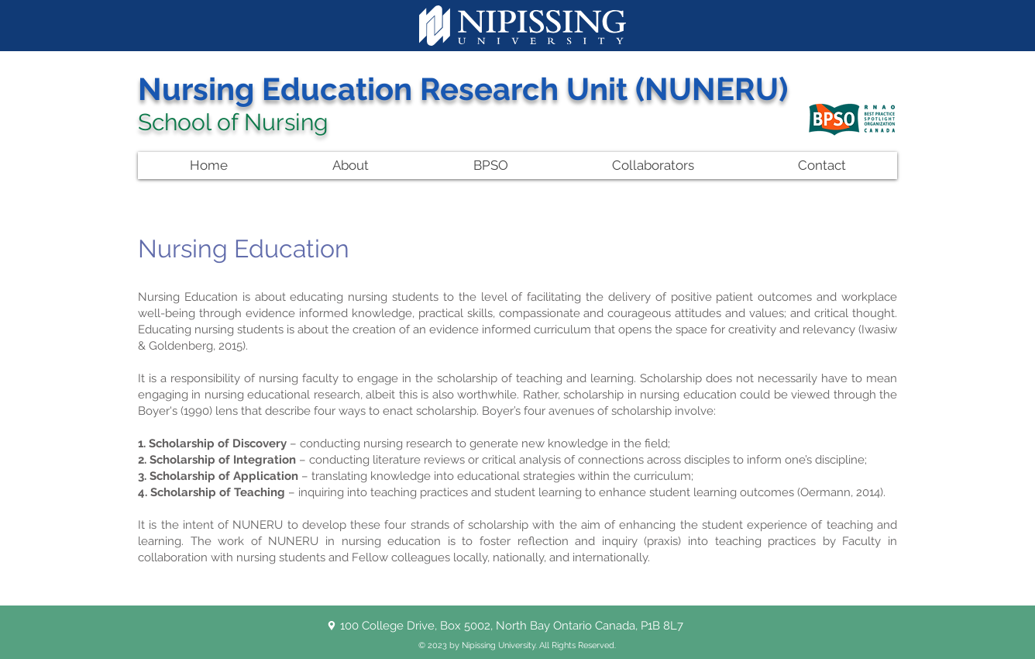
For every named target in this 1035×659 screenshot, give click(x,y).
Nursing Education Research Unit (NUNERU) (463, 89)
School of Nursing (233, 122)
